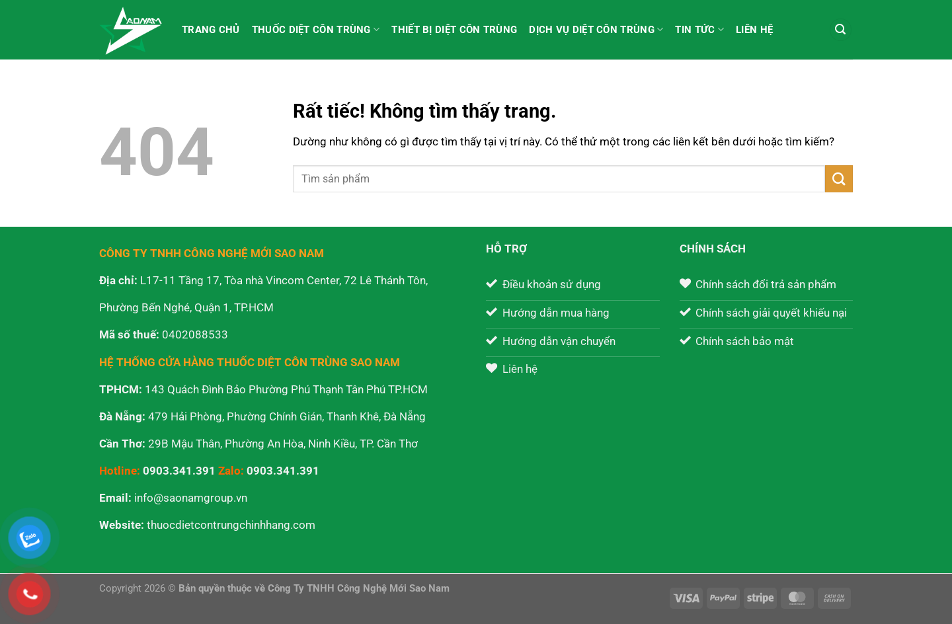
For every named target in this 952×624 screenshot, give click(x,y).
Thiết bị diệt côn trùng (454, 30)
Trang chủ (211, 30)
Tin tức (699, 29)
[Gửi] (839, 178)
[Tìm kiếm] (841, 30)
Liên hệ (754, 30)
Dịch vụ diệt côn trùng (596, 29)
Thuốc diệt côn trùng (316, 29)
